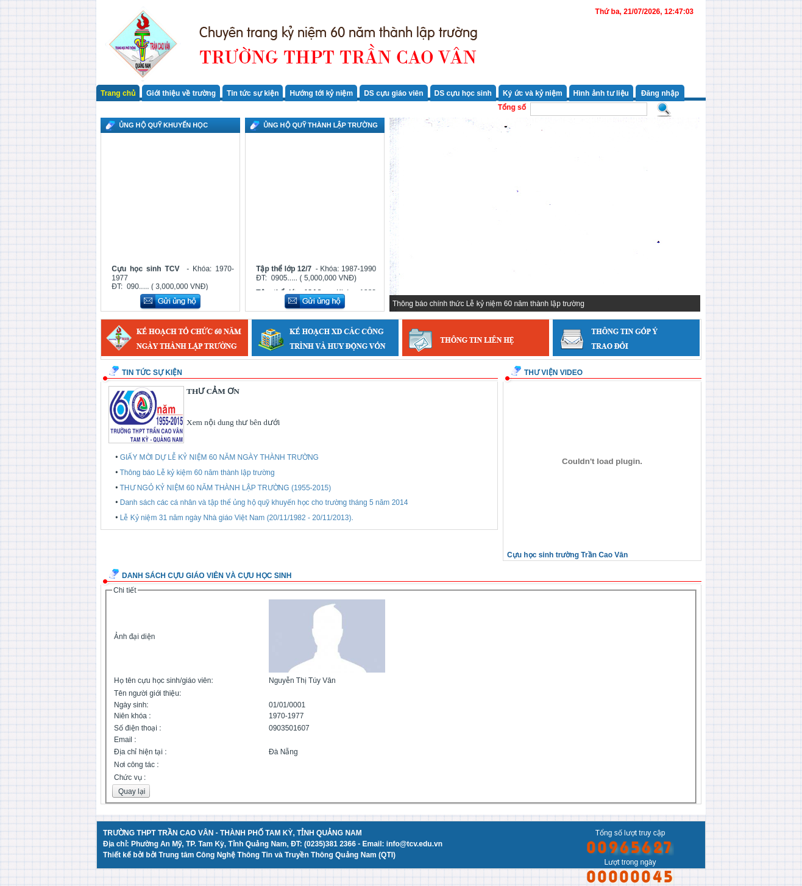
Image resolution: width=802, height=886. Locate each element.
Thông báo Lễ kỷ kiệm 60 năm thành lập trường (197, 472)
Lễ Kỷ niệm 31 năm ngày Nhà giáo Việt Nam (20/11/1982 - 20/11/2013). (236, 517)
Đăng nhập (660, 93)
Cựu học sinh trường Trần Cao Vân (567, 555)
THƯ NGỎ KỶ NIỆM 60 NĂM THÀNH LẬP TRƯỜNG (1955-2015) (226, 488)
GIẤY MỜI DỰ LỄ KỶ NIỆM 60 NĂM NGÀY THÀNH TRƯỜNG (219, 457)
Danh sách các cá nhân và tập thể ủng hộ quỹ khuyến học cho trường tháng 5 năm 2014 (264, 502)
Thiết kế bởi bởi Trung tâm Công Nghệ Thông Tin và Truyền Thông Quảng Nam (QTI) (249, 855)
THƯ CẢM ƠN (213, 391)
